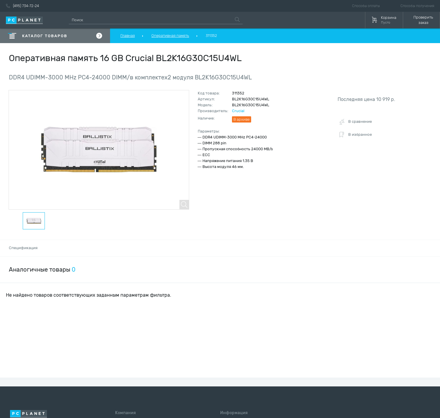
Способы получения (417, 6)
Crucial (238, 111)
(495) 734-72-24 (22, 6)
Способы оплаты (366, 6)
